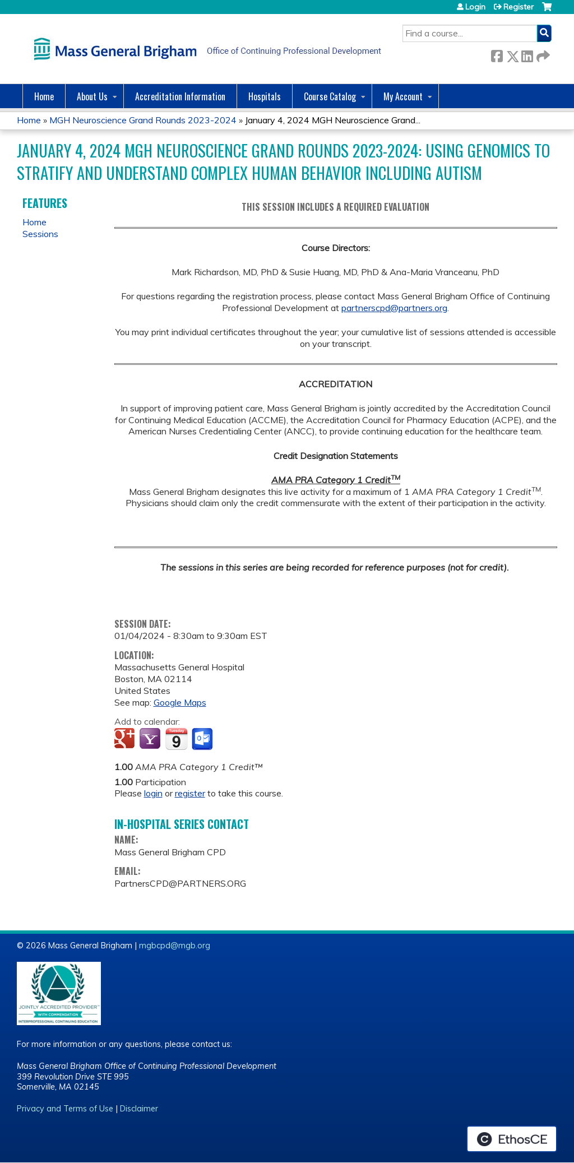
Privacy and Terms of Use (65, 1109)
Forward (542, 54)
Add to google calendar (125, 739)
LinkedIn (527, 54)
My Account (403, 96)
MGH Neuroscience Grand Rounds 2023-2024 (143, 120)
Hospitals (264, 96)
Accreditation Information (180, 96)
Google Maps (180, 702)
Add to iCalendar (176, 739)
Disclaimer (139, 1109)
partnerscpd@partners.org (394, 307)
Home (44, 96)
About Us (92, 96)
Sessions (40, 233)
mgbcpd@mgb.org (174, 945)
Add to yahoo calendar (151, 739)
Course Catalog (330, 96)
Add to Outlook (203, 739)
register (190, 793)
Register (518, 7)
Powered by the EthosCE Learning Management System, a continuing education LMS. (511, 1138)
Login (475, 7)
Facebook (496, 54)
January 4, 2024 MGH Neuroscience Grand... (332, 120)
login (153, 793)
